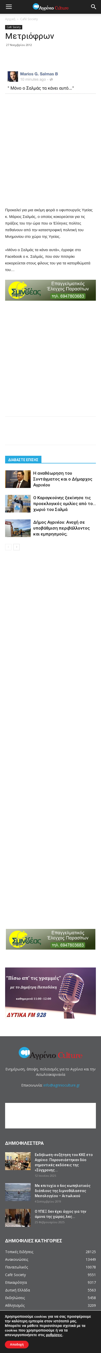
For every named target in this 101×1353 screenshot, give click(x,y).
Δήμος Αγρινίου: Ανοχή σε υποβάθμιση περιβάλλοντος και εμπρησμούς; (61, 528)
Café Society (29, 19)
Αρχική (10, 19)
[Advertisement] (50, 150)
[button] (94, 7)
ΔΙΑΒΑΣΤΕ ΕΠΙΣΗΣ (23, 460)
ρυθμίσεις (54, 1335)
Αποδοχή (17, 1345)
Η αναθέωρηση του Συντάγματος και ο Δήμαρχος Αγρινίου (62, 479)
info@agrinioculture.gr (61, 1085)
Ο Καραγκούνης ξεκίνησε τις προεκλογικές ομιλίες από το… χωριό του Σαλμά (64, 503)
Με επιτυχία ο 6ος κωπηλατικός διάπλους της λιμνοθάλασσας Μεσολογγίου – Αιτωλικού (63, 1191)
